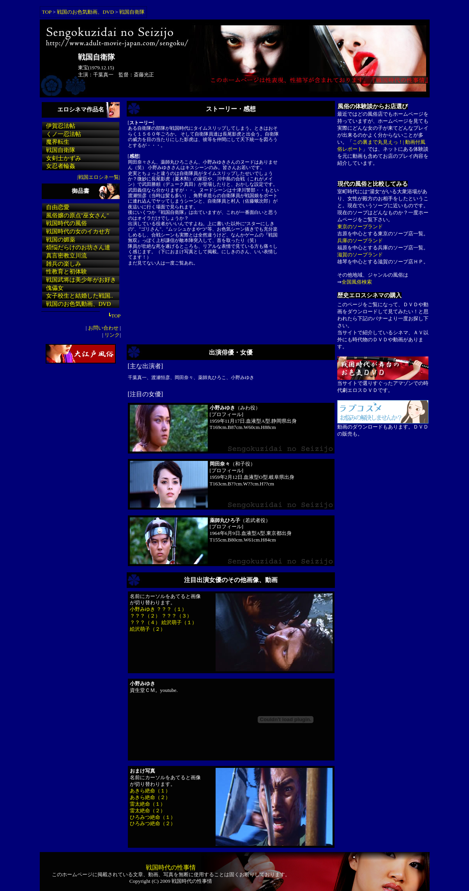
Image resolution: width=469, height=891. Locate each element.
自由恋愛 (57, 207)
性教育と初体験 (66, 271)
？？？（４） (145, 622)
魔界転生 (57, 142)
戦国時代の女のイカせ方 (78, 231)
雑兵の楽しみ (63, 264)
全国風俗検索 (357, 282)
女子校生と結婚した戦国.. (79, 296)
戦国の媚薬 (60, 239)
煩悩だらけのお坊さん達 (78, 247)
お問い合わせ (103, 328)
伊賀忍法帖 (60, 126)
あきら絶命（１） (150, 791)
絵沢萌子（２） (147, 629)
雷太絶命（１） (147, 804)
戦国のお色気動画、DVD (85, 12)
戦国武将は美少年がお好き (81, 280)
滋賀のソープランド (360, 255)
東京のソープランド (360, 226)
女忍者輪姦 (60, 166)
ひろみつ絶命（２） (152, 823)
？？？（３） (176, 616)
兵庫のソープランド (360, 240)
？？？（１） (171, 609)
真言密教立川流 (66, 255)
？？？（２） (145, 616)
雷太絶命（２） (147, 810)
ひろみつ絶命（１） (152, 817)
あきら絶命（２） (150, 797)
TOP (46, 12)
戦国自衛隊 (132, 12)
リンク (111, 335)
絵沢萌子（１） (179, 622)
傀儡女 (55, 288)
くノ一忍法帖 (63, 134)
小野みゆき (142, 609)
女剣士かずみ (63, 158)
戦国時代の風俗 (66, 223)
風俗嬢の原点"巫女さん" (77, 215)
